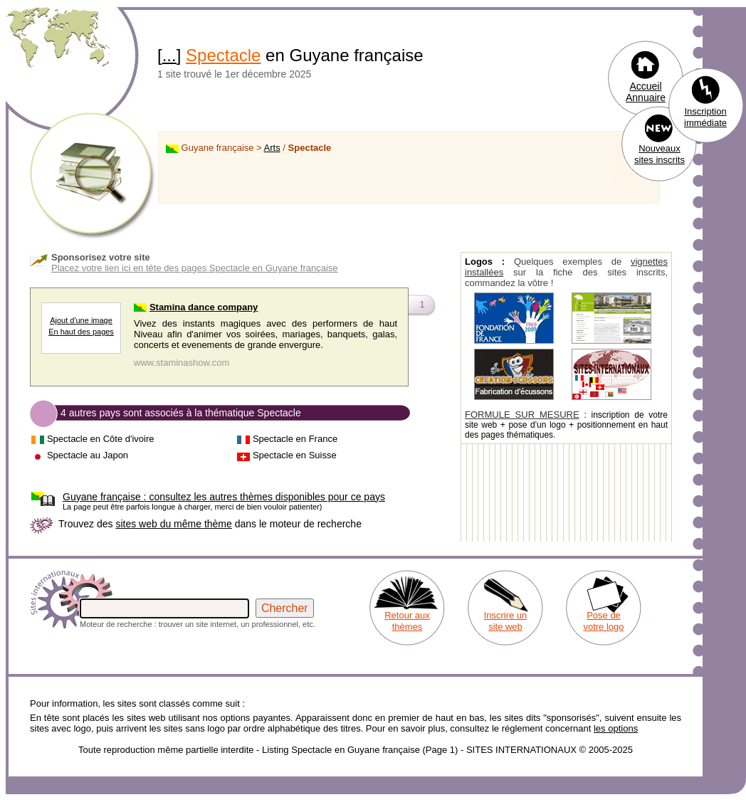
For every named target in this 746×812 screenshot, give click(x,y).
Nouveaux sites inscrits (659, 154)
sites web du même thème (173, 523)
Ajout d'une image (81, 320)
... (169, 55)
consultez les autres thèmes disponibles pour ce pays (224, 496)
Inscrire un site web (505, 621)
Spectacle (223, 55)
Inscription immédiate (705, 117)
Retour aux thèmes (407, 621)
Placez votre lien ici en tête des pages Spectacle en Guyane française (194, 268)
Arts (272, 147)
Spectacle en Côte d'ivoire (100, 438)
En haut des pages (81, 331)
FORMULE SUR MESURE (522, 414)
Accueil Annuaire (646, 91)
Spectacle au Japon (87, 455)
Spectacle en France (295, 438)
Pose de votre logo (603, 621)
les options (616, 728)
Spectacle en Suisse (295, 455)
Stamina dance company (203, 307)
